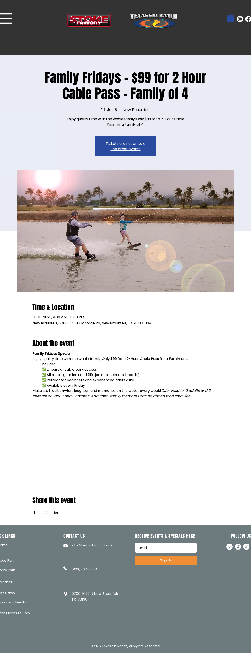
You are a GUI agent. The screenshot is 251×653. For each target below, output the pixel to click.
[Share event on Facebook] (34, 512)
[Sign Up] (166, 560)
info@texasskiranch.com (92, 545)
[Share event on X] (45, 512)
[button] (230, 17)
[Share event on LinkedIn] (56, 512)
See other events (126, 148)
